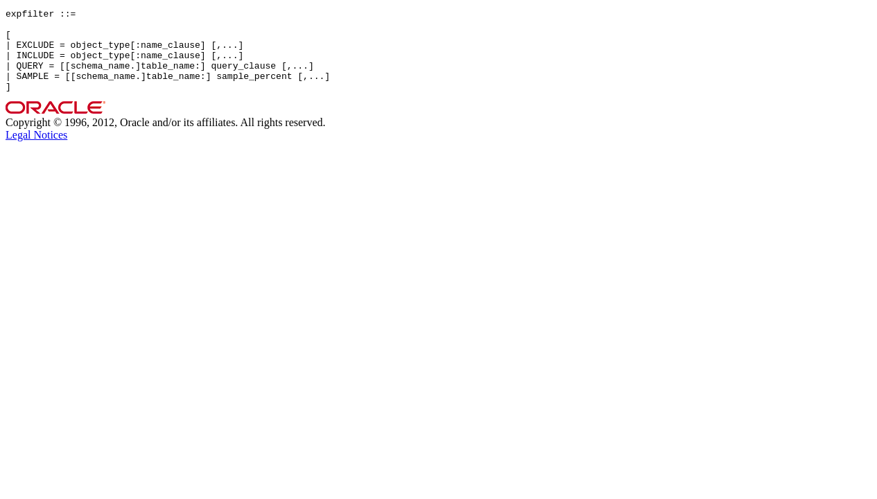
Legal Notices (36, 151)
